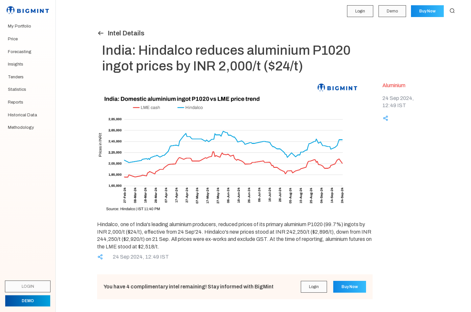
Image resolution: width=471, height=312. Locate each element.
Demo (392, 11)
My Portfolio (19, 26)
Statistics (17, 89)
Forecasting (19, 51)
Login (360, 11)
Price (13, 39)
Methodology (21, 127)
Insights (15, 64)
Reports (15, 102)
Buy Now (427, 11)
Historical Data (22, 115)
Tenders (16, 77)
